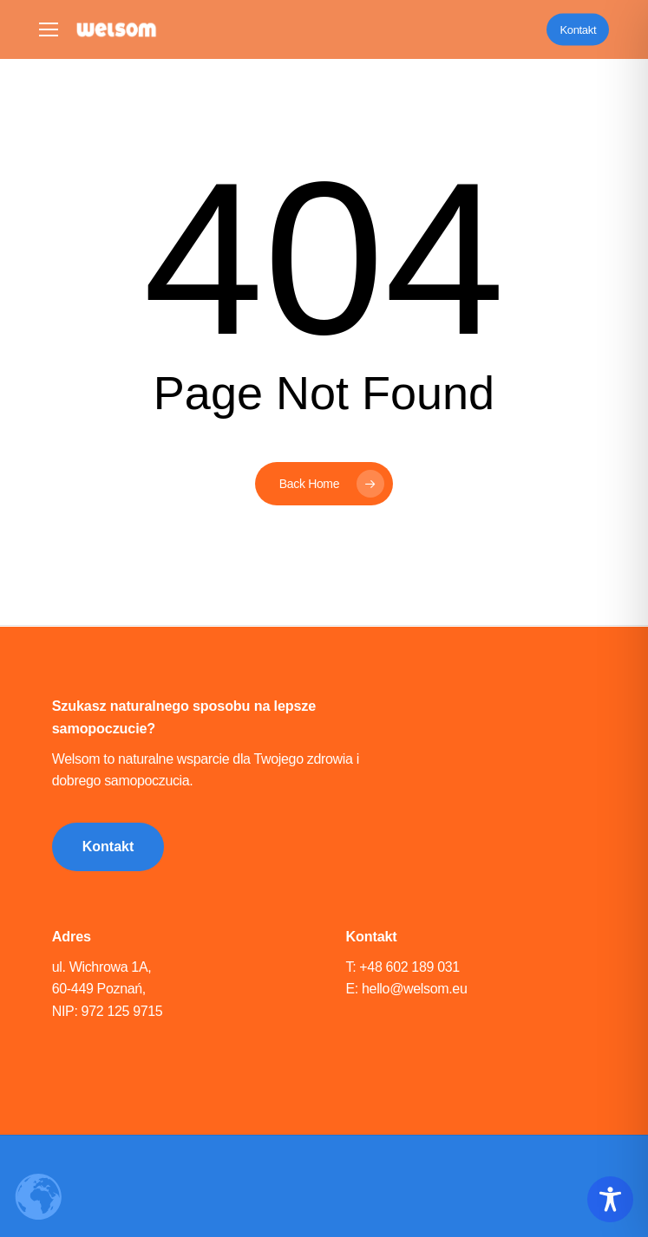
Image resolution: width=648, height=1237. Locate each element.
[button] (48, 30)
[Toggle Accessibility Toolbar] (610, 1199)
